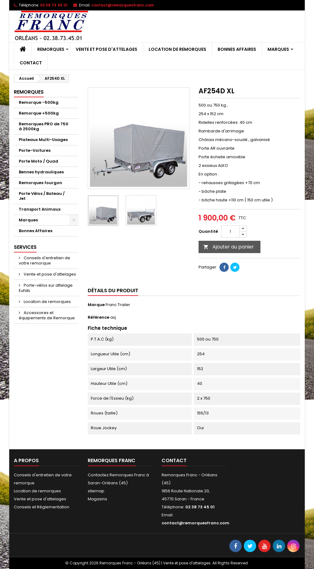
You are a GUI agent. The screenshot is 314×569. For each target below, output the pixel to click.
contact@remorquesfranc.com (122, 5)
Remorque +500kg (39, 113)
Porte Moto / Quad (38, 161)
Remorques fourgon (40, 183)
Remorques (50, 49)
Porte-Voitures (34, 150)
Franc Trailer (118, 305)
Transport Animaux (40, 209)
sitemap (96, 491)
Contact (31, 63)
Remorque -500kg (38, 102)
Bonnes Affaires (237, 49)
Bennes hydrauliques (41, 172)
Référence (98, 317)
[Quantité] (230, 231)
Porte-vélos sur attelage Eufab (46, 287)
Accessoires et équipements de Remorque (47, 315)
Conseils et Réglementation (41, 507)
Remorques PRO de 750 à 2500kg (43, 126)
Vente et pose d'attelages (106, 49)
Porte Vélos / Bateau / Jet (42, 196)
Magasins (97, 499)
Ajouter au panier (228, 246)
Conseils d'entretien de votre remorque (44, 260)
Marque (96, 305)
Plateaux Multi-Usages (43, 140)
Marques (278, 49)
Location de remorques (177, 49)
